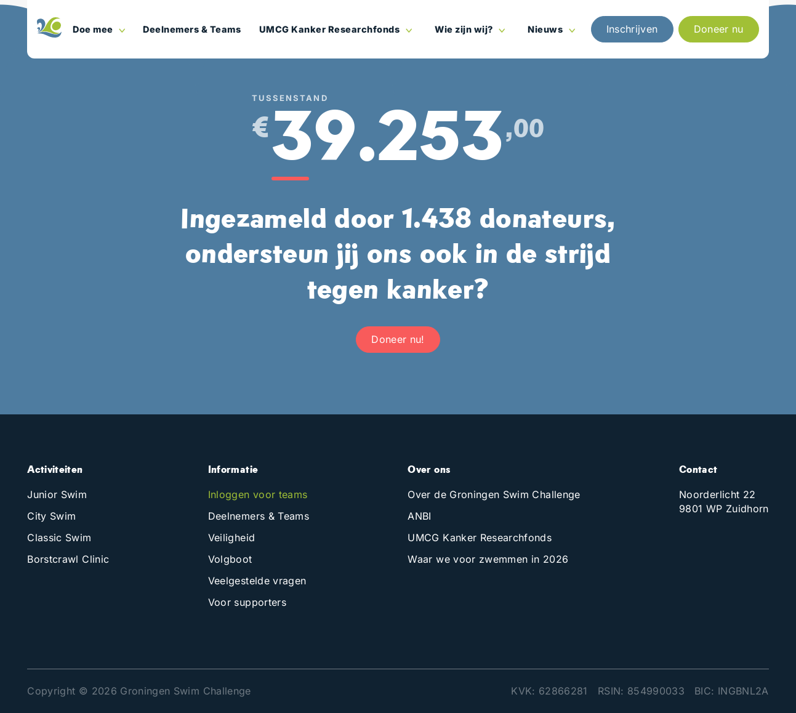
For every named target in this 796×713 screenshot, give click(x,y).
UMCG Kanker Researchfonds (330, 29)
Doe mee (94, 29)
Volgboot (230, 559)
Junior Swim (57, 494)
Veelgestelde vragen (257, 580)
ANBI (419, 516)
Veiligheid (231, 537)
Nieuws (546, 29)
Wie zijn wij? (465, 29)
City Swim (51, 516)
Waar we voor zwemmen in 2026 (488, 559)
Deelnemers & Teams (192, 29)
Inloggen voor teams (258, 494)
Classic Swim (59, 537)
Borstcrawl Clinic (68, 559)
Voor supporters (247, 602)
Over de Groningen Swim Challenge (494, 494)
